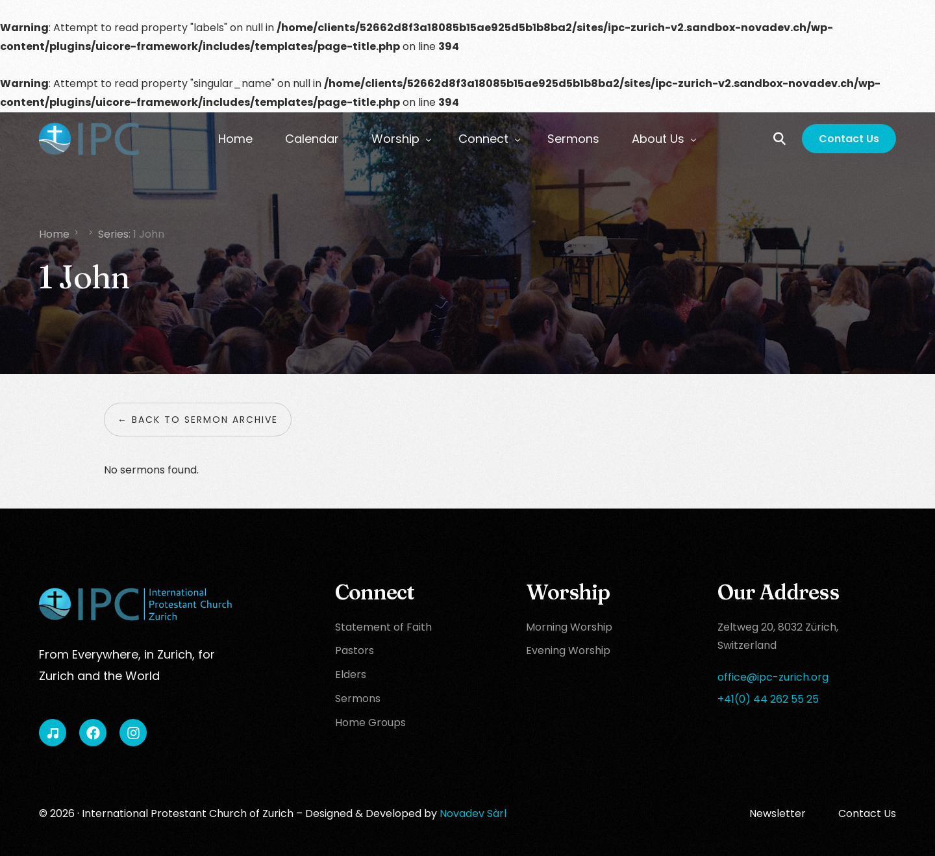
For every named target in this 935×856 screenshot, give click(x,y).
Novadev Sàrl (473, 813)
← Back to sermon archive (198, 419)
